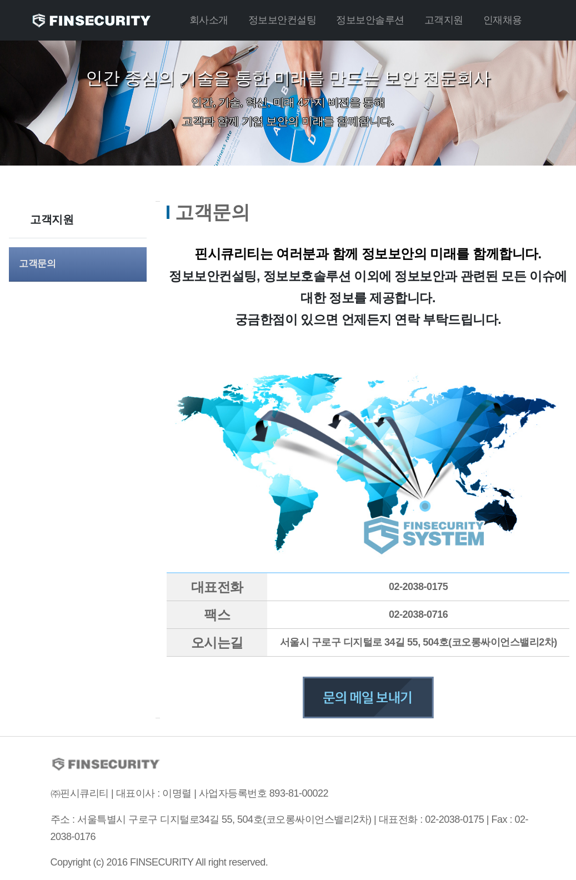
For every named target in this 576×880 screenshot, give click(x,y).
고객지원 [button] (443, 20)
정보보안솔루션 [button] (370, 20)
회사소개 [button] (208, 20)
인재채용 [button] (502, 20)
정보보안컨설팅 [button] (282, 20)
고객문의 (37, 263)
